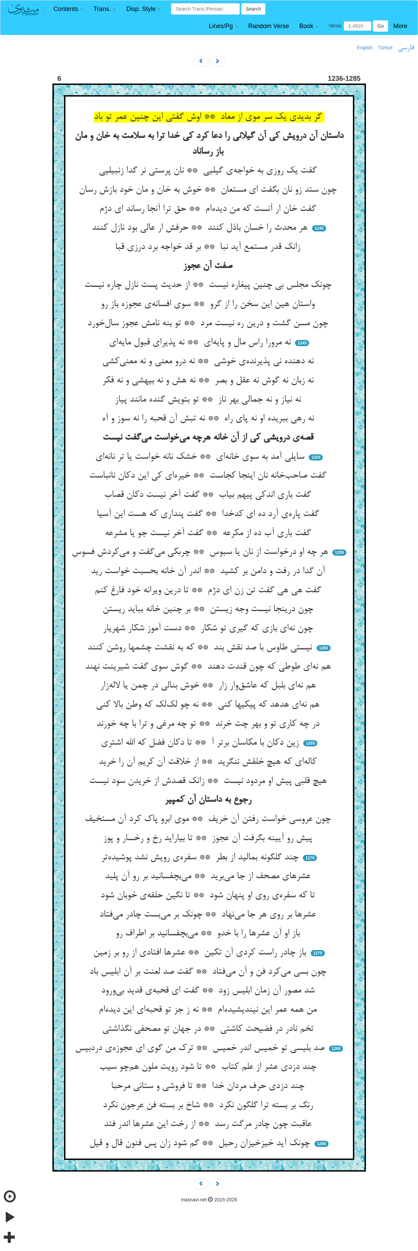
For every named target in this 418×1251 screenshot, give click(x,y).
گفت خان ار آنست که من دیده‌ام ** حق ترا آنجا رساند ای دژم (209, 209)
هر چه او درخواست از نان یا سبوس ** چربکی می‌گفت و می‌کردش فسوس (201, 552)
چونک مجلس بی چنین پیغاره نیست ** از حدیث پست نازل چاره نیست (209, 285)
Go (380, 26)
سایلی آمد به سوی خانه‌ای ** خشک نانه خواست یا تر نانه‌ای (201, 457)
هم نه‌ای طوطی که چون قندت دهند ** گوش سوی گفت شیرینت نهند (209, 666)
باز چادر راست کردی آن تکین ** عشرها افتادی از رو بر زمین (201, 952)
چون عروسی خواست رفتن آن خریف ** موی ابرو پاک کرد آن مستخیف (209, 819)
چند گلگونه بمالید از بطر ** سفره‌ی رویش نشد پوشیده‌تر (201, 857)
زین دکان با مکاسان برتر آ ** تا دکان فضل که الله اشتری (201, 742)
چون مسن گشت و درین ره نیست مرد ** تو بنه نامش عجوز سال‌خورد (209, 323)
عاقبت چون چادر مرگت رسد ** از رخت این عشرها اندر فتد (209, 1124)
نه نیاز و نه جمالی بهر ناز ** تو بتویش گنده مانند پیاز (209, 399)
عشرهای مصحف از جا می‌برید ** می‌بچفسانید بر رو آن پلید (209, 876)
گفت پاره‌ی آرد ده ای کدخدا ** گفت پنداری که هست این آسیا (209, 514)
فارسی (406, 48)
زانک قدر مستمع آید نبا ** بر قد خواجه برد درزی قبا (209, 247)
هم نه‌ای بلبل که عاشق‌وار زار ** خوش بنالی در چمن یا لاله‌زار (209, 685)
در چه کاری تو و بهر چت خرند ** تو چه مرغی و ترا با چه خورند (209, 724)
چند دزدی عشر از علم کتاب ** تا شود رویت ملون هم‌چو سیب (209, 1067)
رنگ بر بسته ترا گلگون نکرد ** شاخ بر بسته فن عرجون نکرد (209, 1105)
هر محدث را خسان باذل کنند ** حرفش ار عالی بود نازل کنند (201, 228)
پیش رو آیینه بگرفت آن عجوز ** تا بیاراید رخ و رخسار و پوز (209, 838)
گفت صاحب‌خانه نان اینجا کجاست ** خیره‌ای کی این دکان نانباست (209, 475)
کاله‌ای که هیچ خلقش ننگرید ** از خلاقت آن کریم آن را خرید (209, 762)
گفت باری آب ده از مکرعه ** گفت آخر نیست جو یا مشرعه (209, 533)
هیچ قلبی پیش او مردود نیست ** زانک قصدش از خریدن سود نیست (209, 781)
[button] (68, 9)
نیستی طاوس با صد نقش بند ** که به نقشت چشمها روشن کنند (201, 647)
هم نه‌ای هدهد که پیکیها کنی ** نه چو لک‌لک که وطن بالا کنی (209, 704)
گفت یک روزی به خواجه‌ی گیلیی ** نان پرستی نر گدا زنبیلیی (209, 170)
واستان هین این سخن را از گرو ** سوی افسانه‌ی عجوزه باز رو (209, 304)
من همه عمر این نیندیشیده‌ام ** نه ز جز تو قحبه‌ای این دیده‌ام (209, 1009)
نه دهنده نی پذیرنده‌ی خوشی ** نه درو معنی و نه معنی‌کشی (209, 361)
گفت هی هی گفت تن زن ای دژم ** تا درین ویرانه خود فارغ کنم (209, 590)
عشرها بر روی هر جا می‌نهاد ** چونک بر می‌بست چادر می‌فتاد (209, 914)
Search (253, 9)
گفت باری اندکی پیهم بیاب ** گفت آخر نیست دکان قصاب (209, 495)
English (365, 47)
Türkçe (385, 47)
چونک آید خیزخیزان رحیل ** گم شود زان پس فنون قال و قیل (200, 1143)
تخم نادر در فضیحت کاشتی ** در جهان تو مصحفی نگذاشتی (209, 1029)
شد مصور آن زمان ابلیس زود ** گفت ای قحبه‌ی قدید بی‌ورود (209, 990)
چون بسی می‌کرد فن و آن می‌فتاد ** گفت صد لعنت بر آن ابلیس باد (209, 971)
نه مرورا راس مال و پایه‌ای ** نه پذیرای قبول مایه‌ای (201, 342)
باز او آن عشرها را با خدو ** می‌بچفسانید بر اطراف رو (209, 933)
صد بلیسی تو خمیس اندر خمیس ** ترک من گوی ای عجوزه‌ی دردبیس (201, 1048)
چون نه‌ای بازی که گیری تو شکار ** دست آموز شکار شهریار (209, 628)
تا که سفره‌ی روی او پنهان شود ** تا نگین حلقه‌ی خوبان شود (209, 895)
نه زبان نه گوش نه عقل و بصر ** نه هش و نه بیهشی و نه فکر (209, 380)
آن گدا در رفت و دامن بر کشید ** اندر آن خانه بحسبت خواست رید (209, 571)
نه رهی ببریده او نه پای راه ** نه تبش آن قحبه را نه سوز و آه (209, 418)
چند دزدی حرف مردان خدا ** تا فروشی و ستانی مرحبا (209, 1086)
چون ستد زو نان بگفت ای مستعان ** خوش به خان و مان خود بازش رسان (209, 190)
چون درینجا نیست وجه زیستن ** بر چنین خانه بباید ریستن (209, 609)
